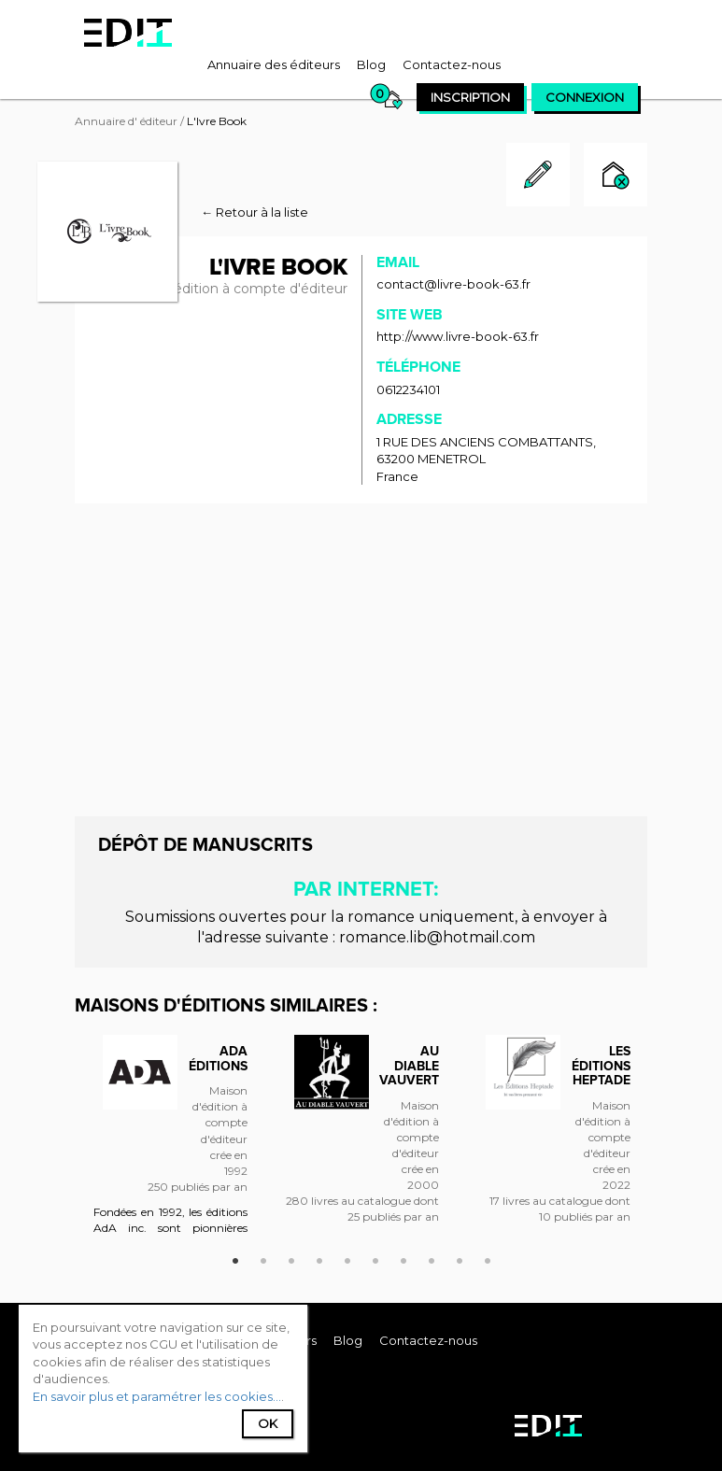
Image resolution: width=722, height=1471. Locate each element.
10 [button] (487, 1258)
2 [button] (263, 1258)
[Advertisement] (361, 657)
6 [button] (375, 1258)
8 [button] (431, 1258)
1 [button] (235, 1258)
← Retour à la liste (254, 212)
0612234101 (408, 389)
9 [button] (459, 1258)
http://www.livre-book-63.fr (457, 336)
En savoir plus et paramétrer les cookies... (157, 1396)
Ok (267, 1423)
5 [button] (347, 1258)
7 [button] (403, 1258)
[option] (170, 1144)
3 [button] (291, 1258)
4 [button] (319, 1258)
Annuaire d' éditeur (126, 121)
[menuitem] (273, 64)
